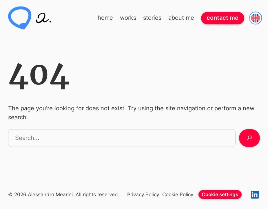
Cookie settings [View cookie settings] (220, 194)
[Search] (249, 138)
